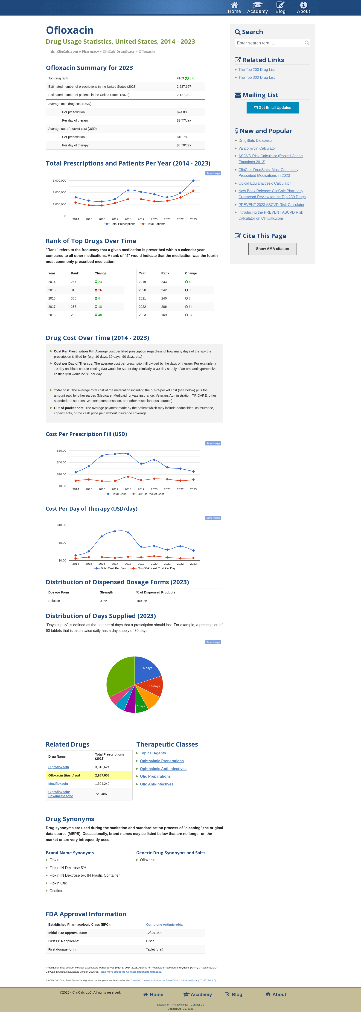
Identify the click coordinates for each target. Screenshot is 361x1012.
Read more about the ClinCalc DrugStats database (130, 971)
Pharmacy (90, 51)
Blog (233, 994)
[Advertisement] (272, 338)
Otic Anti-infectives (156, 784)
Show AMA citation (272, 249)
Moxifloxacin (58, 783)
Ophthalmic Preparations (162, 761)
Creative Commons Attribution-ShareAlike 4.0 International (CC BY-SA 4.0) (173, 980)
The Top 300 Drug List (257, 77)
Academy (197, 994)
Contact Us (197, 1004)
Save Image (213, 173)
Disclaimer (163, 1004)
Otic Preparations (155, 776)
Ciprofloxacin (58, 767)
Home (153, 994)
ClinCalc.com (67, 51)
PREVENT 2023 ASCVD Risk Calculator (271, 205)
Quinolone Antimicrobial (164, 924)
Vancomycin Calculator (257, 148)
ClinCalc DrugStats (119, 51)
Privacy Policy (180, 1004)
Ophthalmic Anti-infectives (163, 769)
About (275, 994)
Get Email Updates (272, 108)
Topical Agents (153, 753)
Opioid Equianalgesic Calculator (265, 183)
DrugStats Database (255, 140)
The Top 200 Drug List (257, 70)
